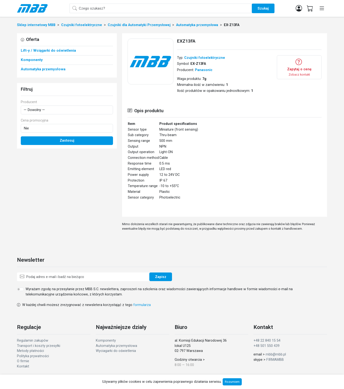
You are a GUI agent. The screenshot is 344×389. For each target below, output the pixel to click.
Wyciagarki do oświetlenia (116, 351)
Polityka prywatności (33, 356)
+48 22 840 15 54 (266, 341)
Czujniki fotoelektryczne (204, 58)
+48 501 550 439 (266, 346)
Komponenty (106, 341)
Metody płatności (30, 351)
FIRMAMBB (275, 360)
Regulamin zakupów (32, 341)
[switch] (20, 289)
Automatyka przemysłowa (116, 346)
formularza (142, 305)
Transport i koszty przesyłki (38, 346)
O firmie (23, 361)
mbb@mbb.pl (276, 354)
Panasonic (203, 70)
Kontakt (23, 366)
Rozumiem (232, 381)
